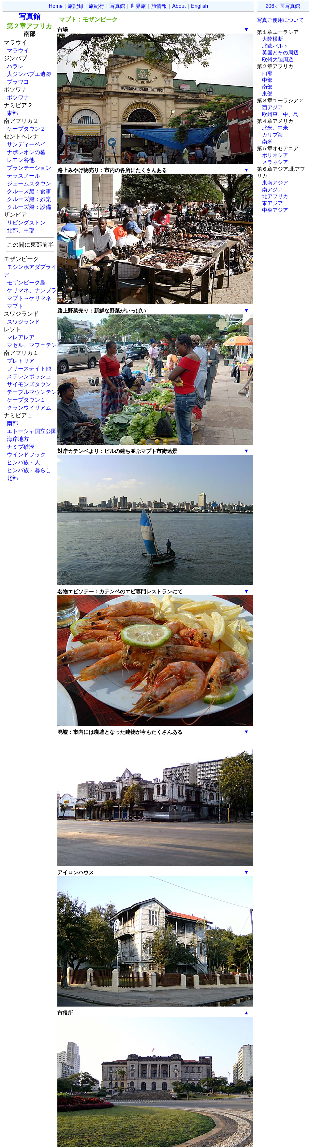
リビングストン (26, 222)
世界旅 (138, 6)
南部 (12, 423)
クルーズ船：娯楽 (29, 199)
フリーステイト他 (29, 368)
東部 (12, 113)
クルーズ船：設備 (29, 207)
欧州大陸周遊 (277, 59)
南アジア (272, 189)
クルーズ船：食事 (29, 191)
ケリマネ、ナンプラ (32, 290)
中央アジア (275, 210)
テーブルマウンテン (32, 392)
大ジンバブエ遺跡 (29, 74)
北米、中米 (275, 128)
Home (56, 6)
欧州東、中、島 (280, 114)
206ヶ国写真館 (283, 6)
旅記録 (75, 6)
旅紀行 (96, 6)
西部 (267, 73)
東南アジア (275, 182)
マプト (15, 306)
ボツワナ (18, 97)
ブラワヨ (18, 82)
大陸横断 (272, 39)
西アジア (272, 107)
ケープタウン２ (26, 128)
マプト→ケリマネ (29, 298)
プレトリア (21, 360)
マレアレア (21, 337)
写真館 (117, 6)
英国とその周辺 (280, 52)
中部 (267, 80)
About (179, 6)
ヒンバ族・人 (23, 462)
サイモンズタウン (29, 384)
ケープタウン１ (26, 400)
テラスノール (23, 175)
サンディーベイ (26, 144)
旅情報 (159, 6)
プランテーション (29, 168)
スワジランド (23, 321)
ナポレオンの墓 (26, 152)
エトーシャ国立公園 (32, 431)
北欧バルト (275, 46)
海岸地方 (18, 439)
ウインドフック (26, 454)
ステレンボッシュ (29, 376)
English (199, 6)
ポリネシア (275, 155)
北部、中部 (21, 230)
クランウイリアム (29, 407)
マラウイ (18, 50)
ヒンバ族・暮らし (29, 470)
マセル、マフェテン (32, 345)
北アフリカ (275, 196)
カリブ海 (272, 135)
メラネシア (275, 162)
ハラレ (15, 66)
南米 (267, 141)
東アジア (272, 203)
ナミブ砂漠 (21, 446)
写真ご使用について (280, 20)
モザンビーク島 (26, 282)
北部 (12, 478)
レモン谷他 (21, 160)
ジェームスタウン (29, 183)
